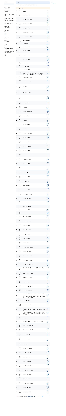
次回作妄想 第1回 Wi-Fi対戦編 (9, 48)
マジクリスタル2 (48, 361)
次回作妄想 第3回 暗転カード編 (9, 51)
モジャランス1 (48, 229)
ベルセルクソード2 (48, 387)
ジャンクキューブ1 (48, 282)
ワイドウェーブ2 (48, 120)
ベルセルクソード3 (48, 392)
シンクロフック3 (48, 305)
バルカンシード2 (48, 260)
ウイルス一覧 (53, 3)
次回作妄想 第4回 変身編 (8, 52)
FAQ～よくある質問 (7, 10)
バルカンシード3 (48, 264)
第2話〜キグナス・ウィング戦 (9, 14)
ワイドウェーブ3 (48, 124)
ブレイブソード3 (48, 277)
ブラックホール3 (48, 379)
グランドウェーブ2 (48, 19)
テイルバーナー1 (48, 103)
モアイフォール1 (48, 330)
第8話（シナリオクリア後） (9, 23)
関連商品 (5, 54)
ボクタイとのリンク (7, 27)
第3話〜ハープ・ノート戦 (8, 15)
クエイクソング (48, 313)
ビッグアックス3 (48, 352)
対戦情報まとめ (6, 31)
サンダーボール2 (48, 185)
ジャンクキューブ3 (48, 290)
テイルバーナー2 (48, 107)
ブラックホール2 (48, 374)
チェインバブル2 (48, 133)
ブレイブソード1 (48, 269)
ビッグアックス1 (48, 344)
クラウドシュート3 (48, 176)
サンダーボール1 (48, 181)
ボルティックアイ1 (48, 194)
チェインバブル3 (48, 137)
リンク (5, 55)
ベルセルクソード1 (48, 383)
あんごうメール (6, 40)
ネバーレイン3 (48, 163)
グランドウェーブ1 (48, 15)
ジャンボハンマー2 (48, 221)
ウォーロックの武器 (7, 41)
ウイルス (5, 34)
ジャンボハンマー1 (48, 216)
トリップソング (48, 318)
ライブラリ (5, 33)
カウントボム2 (48, 77)
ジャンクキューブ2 (48, 286)
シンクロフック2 (48, 300)
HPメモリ (5, 38)
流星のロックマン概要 (7, 7)
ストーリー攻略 (6, 11)
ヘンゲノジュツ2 (48, 247)
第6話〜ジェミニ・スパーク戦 (9, 20)
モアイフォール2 (48, 334)
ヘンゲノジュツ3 (48, 251)
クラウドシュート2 (48, 172)
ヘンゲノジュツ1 (48, 242)
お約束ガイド (6, 5)
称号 (4, 24)
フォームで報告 (41, 396)
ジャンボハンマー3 (48, 225)
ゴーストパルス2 (48, 55)
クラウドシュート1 (48, 168)
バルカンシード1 (48, 256)
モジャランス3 (48, 238)
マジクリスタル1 (48, 357)
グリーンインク (48, 142)
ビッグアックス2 (48, 348)
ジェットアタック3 (48, 36)
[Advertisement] (9, 70)
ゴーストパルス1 (48, 50)
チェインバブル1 (48, 129)
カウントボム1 (48, 73)
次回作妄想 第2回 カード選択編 (9, 49)
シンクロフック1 (48, 295)
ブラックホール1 (48, 370)
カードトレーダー (6, 44)
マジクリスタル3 (48, 365)
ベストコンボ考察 (6, 30)
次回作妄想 (5, 47)
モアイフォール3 (48, 339)
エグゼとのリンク (6, 26)
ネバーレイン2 (48, 159)
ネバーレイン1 (48, 155)
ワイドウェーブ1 (48, 116)
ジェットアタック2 (48, 32)
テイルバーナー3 (48, 111)
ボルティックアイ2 (48, 198)
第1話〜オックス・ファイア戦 (9, 12)
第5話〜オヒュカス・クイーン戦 (9, 19)
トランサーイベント (7, 37)
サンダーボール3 (48, 190)
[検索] (9, 4)
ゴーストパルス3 (48, 59)
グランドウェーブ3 (48, 23)
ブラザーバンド (6, 45)
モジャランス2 (48, 234)
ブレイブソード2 (48, 273)
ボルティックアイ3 (48, 203)
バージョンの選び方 (7, 8)
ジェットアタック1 (48, 28)
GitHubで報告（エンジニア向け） (33, 396)
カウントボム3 (48, 82)
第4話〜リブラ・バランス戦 (9, 17)
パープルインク (48, 150)
